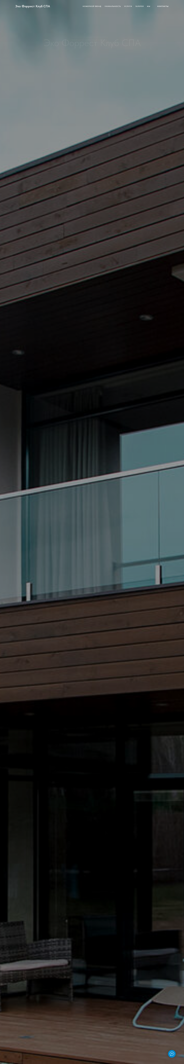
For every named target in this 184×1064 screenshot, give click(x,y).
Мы (148, 6)
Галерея (139, 6)
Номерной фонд (92, 6)
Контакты (163, 6)
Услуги (128, 6)
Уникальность (113, 6)
